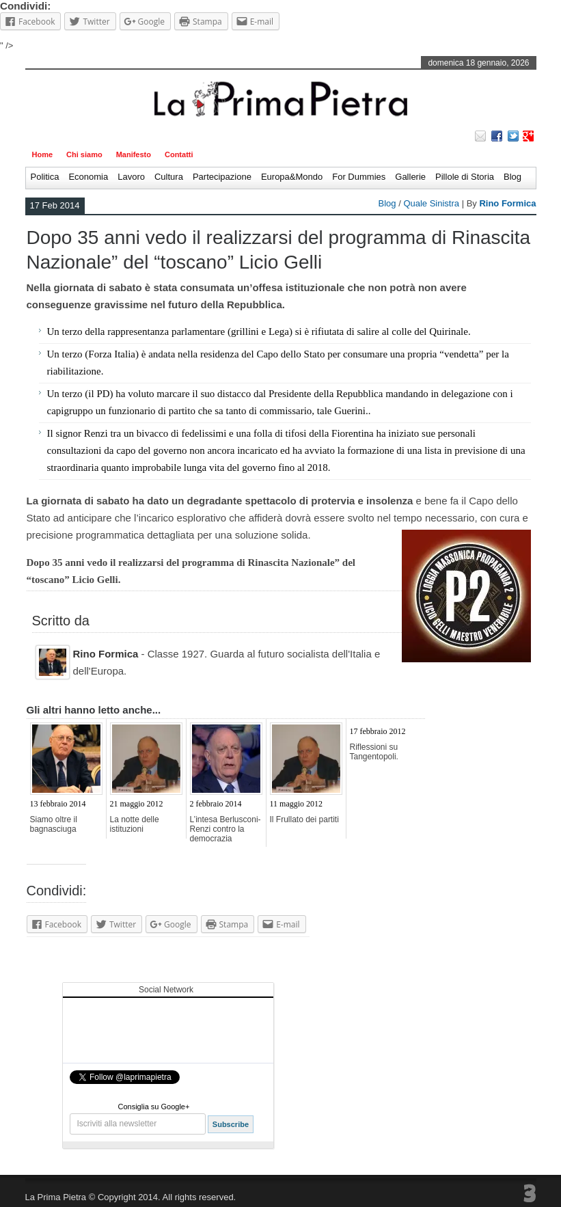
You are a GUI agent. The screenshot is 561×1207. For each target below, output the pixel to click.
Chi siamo (84, 154)
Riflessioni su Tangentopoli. (374, 751)
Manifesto (133, 154)
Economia (88, 177)
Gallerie (410, 177)
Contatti (179, 154)
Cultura (168, 177)
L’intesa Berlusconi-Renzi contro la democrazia (225, 829)
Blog (512, 177)
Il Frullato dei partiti (304, 819)
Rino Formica (507, 203)
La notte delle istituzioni (134, 824)
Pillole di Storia (464, 177)
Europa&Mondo (292, 177)
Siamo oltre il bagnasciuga (53, 824)
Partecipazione (222, 177)
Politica (45, 177)
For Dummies (358, 177)
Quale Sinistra (431, 203)
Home (42, 154)
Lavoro (131, 177)
